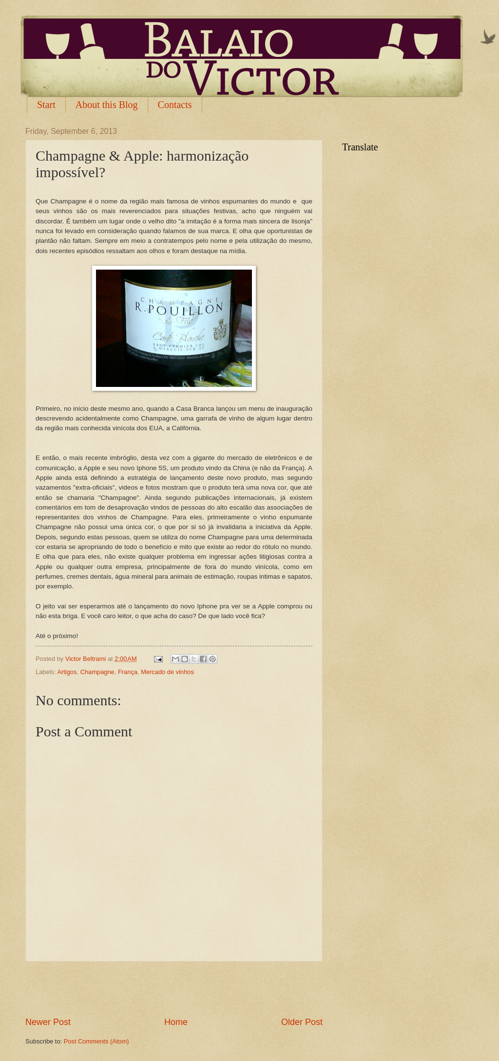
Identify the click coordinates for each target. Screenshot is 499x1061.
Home (176, 1022)
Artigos (67, 672)
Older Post (302, 1022)
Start (46, 104)
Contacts (175, 104)
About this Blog (107, 104)
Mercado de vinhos (167, 672)
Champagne (97, 672)
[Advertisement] (174, 989)
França (127, 672)
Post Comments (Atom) (96, 1041)
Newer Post (48, 1022)
